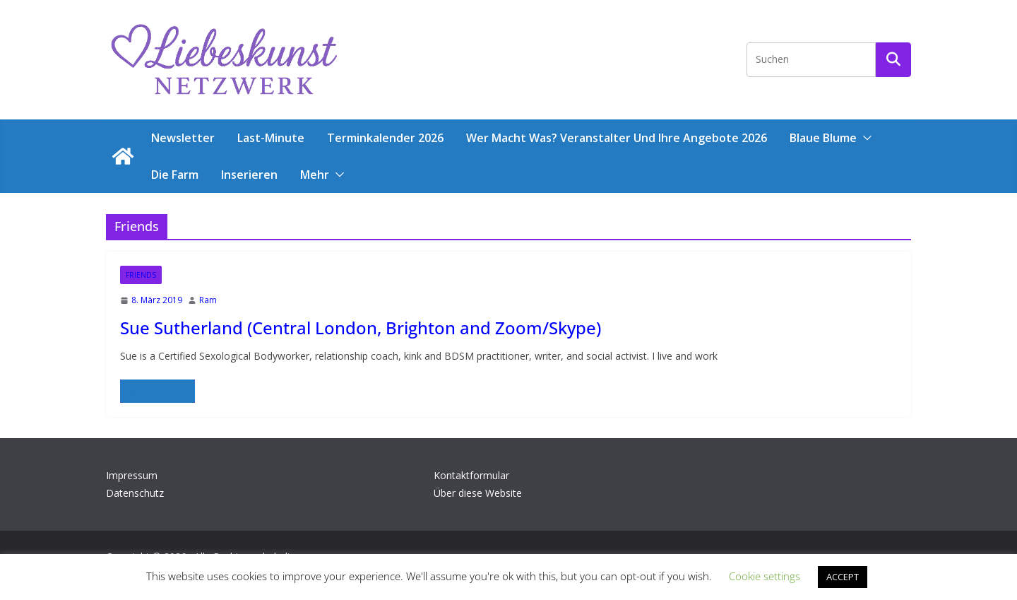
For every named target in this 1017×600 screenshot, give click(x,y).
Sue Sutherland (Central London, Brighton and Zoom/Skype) (360, 327)
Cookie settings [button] (764, 576)
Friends (141, 275)
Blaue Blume (823, 138)
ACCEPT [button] (842, 576)
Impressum (131, 475)
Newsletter (183, 138)
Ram (208, 300)
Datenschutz (135, 493)
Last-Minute (270, 138)
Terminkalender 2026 (385, 138)
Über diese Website (478, 493)
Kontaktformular (471, 475)
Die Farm (174, 174)
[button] (864, 138)
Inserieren (249, 174)
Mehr (314, 174)
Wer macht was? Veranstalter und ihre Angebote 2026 (616, 138)
